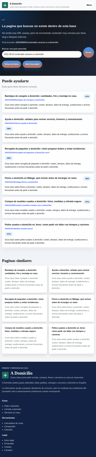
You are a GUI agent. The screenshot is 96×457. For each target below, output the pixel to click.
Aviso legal (9, 440)
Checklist (8, 430)
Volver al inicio (11, 64)
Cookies (8, 447)
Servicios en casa (12, 413)
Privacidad (9, 444)
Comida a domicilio (12, 409)
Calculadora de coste (13, 423)
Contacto (8, 450)
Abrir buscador (32, 64)
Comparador (9, 426)
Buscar (89, 52)
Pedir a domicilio (11, 406)
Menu (89, 5)
